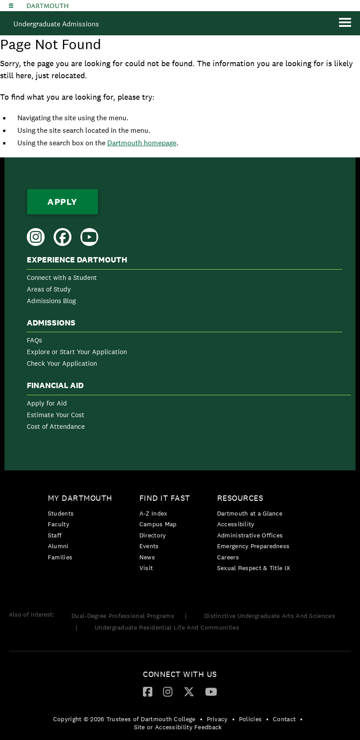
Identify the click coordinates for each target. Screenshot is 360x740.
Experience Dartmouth (77, 260)
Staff (55, 535)
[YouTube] (211, 691)
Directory (152, 535)
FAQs (34, 340)
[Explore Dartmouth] (11, 5)
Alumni (58, 546)
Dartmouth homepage (141, 143)
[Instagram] (167, 691)
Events (149, 546)
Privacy (217, 719)
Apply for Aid (47, 403)
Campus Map (158, 524)
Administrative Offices (250, 535)
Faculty (58, 524)
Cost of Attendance (56, 426)
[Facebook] (147, 691)
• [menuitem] (201, 719)
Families (60, 557)
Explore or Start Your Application (77, 351)
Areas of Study (49, 289)
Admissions (51, 323)
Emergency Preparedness (253, 546)
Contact (284, 719)
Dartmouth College (47, 6)
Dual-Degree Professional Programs (122, 616)
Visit (146, 568)
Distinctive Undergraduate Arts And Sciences (269, 616)
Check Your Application (62, 363)
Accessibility (236, 524)
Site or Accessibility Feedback (178, 727)
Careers (228, 557)
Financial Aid (55, 385)
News (147, 557)
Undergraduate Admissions (56, 24)
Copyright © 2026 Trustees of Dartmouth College (124, 719)
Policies (250, 719)
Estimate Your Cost (55, 414)
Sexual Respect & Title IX (253, 568)
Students (61, 513)
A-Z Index (153, 513)
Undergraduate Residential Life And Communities (167, 627)
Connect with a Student (62, 277)
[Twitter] (189, 691)
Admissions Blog (51, 300)
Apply (62, 201)
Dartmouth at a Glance (249, 513)
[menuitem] (184, 282)
